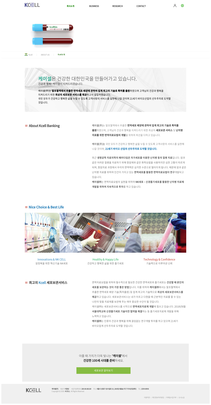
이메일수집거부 (171, 397)
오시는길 (181, 397)
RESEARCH (117, 6)
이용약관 (147, 397)
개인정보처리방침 (158, 397)
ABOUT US (45, 54)
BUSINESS (94, 6)
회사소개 (70, 6)
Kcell (31, 54)
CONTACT (141, 6)
